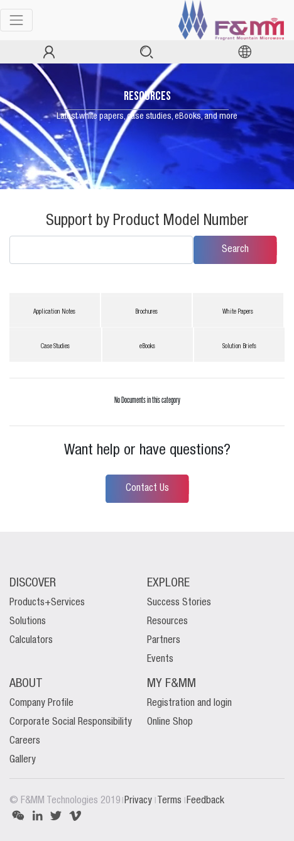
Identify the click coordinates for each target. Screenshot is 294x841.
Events (160, 659)
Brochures (146, 312)
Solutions (27, 621)
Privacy (139, 800)
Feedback (205, 800)
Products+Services (47, 602)
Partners (163, 640)
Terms (170, 800)
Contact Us (147, 488)
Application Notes (54, 312)
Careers (24, 741)
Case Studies (55, 346)
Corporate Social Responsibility (70, 722)
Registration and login (189, 703)
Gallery (22, 760)
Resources (167, 621)
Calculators (31, 640)
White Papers (237, 312)
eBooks (147, 346)
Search (235, 249)
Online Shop (170, 722)
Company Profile (41, 703)
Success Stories (179, 602)
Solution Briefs (239, 346)
